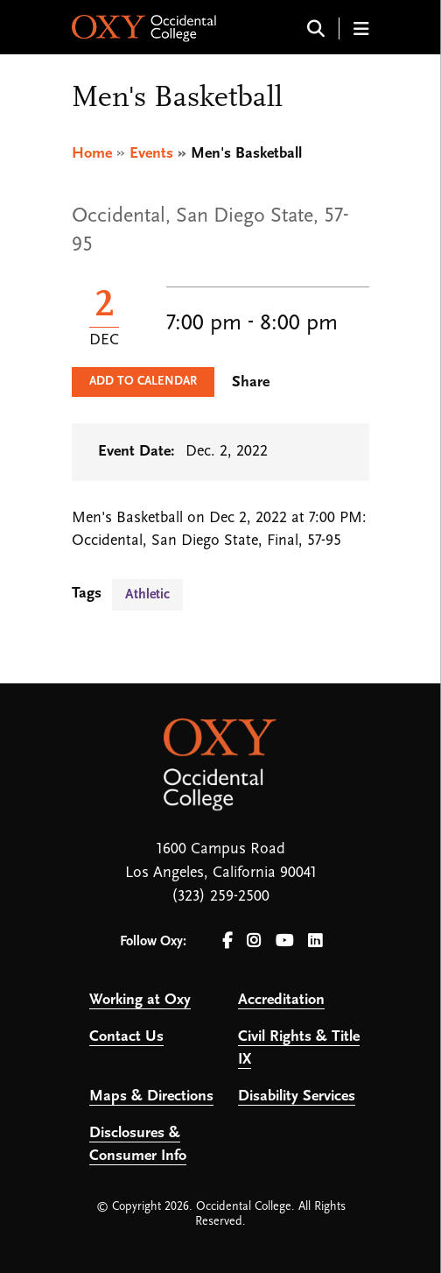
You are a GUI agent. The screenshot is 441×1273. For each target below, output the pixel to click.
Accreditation (281, 1000)
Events (151, 153)
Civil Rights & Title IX (299, 1048)
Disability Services (296, 1096)
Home (92, 153)
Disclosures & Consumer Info (137, 1144)
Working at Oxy (140, 1000)
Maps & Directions (151, 1096)
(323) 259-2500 (221, 896)
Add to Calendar (143, 381)
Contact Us (126, 1037)
